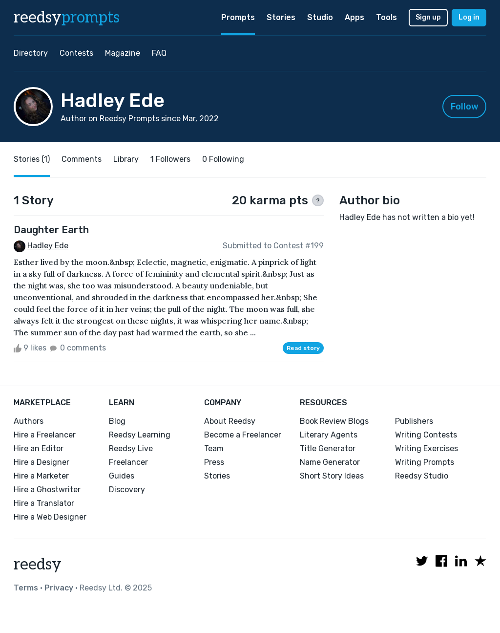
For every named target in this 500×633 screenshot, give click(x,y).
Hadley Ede (47, 245)
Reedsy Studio (421, 475)
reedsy (38, 564)
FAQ (159, 53)
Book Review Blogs (334, 421)
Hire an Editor (38, 448)
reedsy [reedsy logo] (67, 17)
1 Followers (170, 159)
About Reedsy (229, 421)
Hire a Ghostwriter (47, 489)
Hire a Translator (44, 503)
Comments (82, 159)
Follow (465, 106)
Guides (121, 475)
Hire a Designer (41, 462)
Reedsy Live (131, 448)
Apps (354, 17)
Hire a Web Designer (50, 517)
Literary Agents (328, 434)
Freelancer (128, 462)
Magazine (122, 53)
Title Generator (327, 448)
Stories (281, 17)
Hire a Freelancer (45, 434)
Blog (117, 421)
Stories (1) (32, 159)
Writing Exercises (426, 448)
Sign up (428, 17)
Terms (26, 587)
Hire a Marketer (41, 475)
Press (214, 462)
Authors (28, 421)
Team (214, 448)
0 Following (223, 159)
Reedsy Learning (139, 434)
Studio (320, 17)
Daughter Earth (51, 230)
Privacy (58, 587)
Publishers (414, 421)
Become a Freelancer (242, 434)
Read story (303, 348)
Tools (386, 17)
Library (126, 159)
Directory (31, 53)
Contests (76, 53)
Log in (468, 17)
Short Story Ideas (332, 475)
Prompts (238, 17)
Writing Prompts (424, 462)
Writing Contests (426, 434)
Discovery (127, 489)
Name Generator (330, 462)
